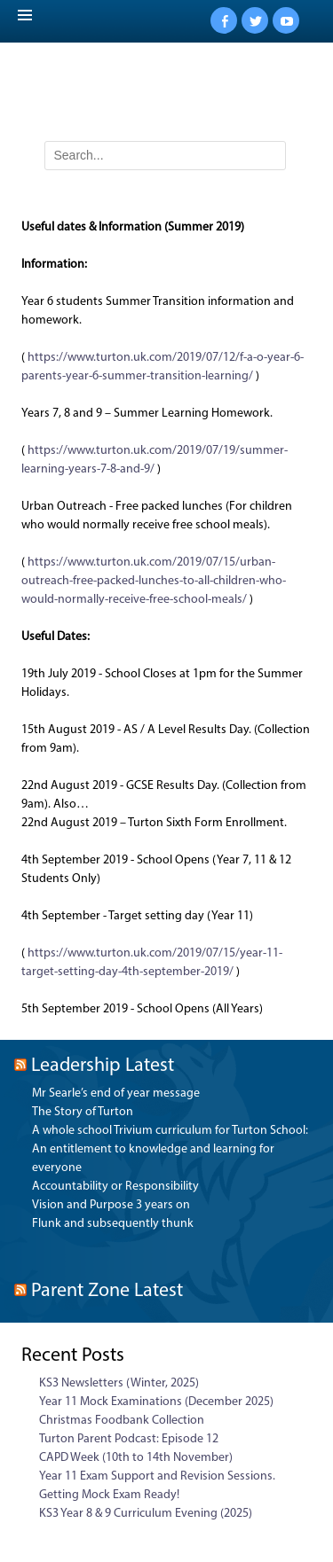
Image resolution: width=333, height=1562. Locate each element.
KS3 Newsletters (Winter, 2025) (119, 1383)
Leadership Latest (102, 1066)
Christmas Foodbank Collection (121, 1420)
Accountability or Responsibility (115, 1186)
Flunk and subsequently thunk (113, 1223)
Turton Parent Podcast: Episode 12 (128, 1439)
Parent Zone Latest (107, 1291)
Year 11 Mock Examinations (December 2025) (156, 1402)
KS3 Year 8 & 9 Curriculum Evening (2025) (145, 1513)
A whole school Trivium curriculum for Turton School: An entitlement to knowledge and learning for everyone (170, 1149)
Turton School (171, 95)
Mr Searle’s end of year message (116, 1093)
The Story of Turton (82, 1112)
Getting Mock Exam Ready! (109, 1495)
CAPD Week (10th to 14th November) (136, 1457)
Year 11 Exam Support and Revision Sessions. (157, 1476)
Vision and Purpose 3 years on (111, 1205)
